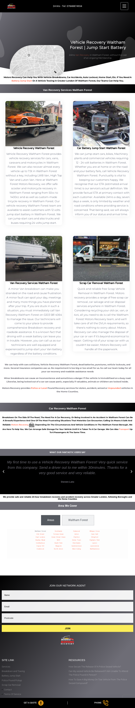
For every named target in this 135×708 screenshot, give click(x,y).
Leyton (94, 543)
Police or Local (39, 388)
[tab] (50, 520)
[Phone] (101, 703)
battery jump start (22, 80)
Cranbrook (40, 549)
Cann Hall (94, 534)
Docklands (58, 531)
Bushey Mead (40, 540)
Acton (77, 534)
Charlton (76, 537)
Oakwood (76, 531)
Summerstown (77, 546)
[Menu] (124, 6)
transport (124, 429)
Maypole (59, 546)
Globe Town (76, 540)
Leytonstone (94, 546)
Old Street (40, 534)
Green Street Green (58, 537)
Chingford (94, 537)
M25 (58, 540)
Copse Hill (40, 546)
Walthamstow (95, 549)
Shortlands (76, 543)
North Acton (58, 549)
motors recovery (19, 424)
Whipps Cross (95, 531)
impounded (114, 388)
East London (40, 537)
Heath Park (58, 543)
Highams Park (95, 540)
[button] (3, 471)
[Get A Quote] (33, 703)
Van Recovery (82, 55)
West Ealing (76, 549)
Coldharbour (40, 543)
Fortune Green (58, 534)
